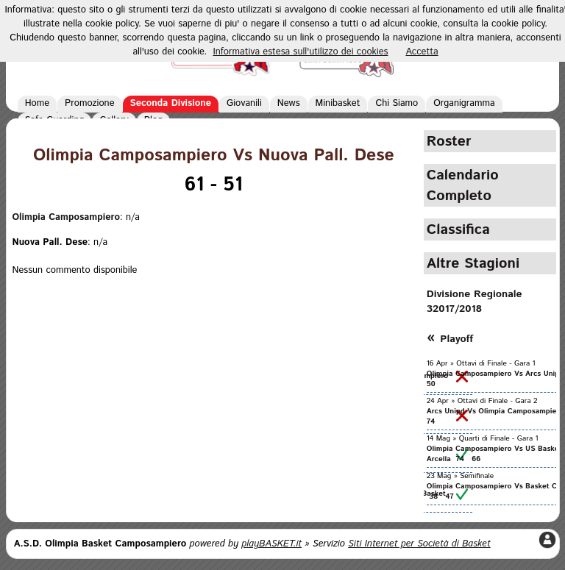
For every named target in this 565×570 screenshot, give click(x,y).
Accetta (421, 52)
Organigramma (463, 103)
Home (37, 103)
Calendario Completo (463, 185)
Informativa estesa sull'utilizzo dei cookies (300, 52)
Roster (449, 141)
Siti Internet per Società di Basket (419, 544)
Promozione (89, 103)
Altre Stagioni (473, 263)
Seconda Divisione (171, 103)
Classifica (458, 229)
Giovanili (244, 103)
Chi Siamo (396, 103)
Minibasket (338, 103)
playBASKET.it (271, 544)
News (288, 103)
